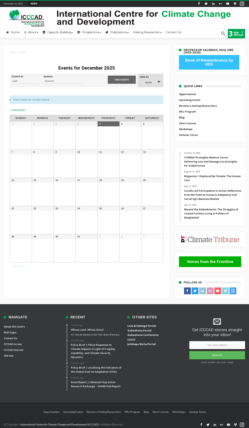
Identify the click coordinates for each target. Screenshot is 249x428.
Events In (17, 77)
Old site (8, 355)
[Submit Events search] (122, 80)
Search (48, 77)
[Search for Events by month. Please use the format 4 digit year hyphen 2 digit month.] (26, 81)
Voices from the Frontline (210, 262)
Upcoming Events (189, 100)
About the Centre (14, 326)
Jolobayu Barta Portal (141, 344)
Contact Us (10, 338)
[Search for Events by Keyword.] (63, 81)
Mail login (10, 332)
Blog (182, 117)
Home (13, 52)
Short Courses (187, 123)
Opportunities (187, 94)
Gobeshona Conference (143, 335)
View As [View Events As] (144, 77)
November (18, 110)
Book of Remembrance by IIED (209, 62)
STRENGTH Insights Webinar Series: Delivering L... (69, 3)
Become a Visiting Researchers (198, 105)
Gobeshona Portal (139, 330)
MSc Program (187, 111)
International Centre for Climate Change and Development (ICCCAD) (59, 424)
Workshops (185, 129)
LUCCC (131, 339)
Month (146, 82)
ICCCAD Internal (13, 350)
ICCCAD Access (13, 344)
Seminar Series (188, 135)
